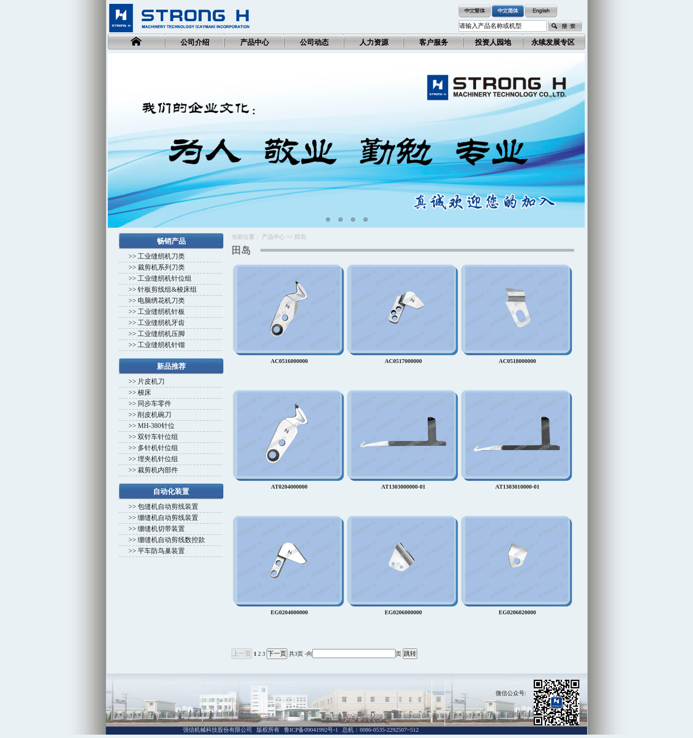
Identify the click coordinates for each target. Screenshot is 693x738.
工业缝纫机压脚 (161, 333)
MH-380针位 (156, 425)
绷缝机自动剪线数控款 (171, 540)
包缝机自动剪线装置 (168, 506)
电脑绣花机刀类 (161, 300)
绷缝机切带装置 (161, 528)
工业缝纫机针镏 (161, 345)
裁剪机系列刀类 (161, 267)
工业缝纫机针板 (161, 311)
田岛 (300, 236)
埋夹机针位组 (158, 459)
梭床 (144, 392)
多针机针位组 (158, 448)
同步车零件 (154, 403)
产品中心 (273, 236)
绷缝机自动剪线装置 (168, 517)
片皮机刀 (151, 381)
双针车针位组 (158, 436)
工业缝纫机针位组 (165, 278)
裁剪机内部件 (158, 470)
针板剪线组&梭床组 (167, 289)
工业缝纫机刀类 (161, 256)
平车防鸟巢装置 (161, 551)
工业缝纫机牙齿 (161, 322)
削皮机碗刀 (154, 414)
